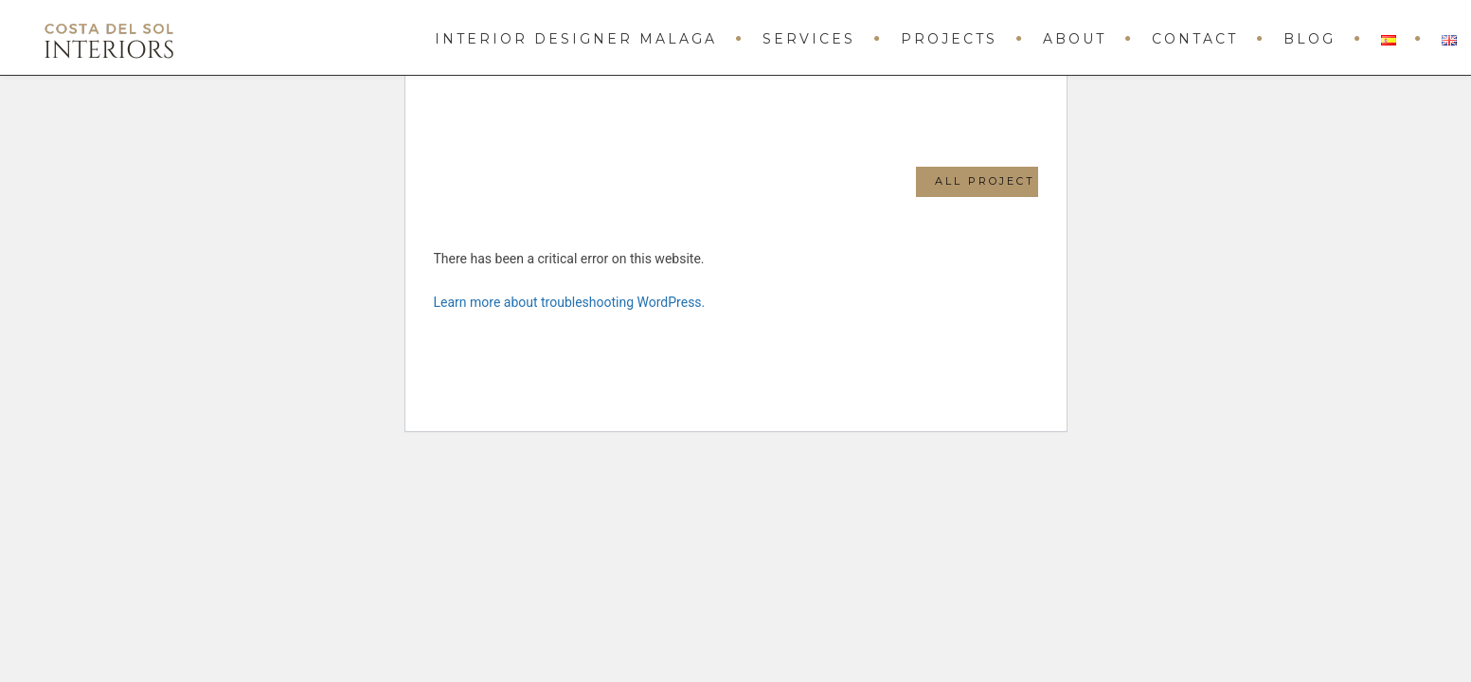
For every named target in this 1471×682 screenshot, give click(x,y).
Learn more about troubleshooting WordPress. (570, 302)
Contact (1195, 38)
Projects (949, 38)
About (1074, 38)
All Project (985, 181)
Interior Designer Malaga (576, 38)
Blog (1309, 38)
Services (808, 38)
